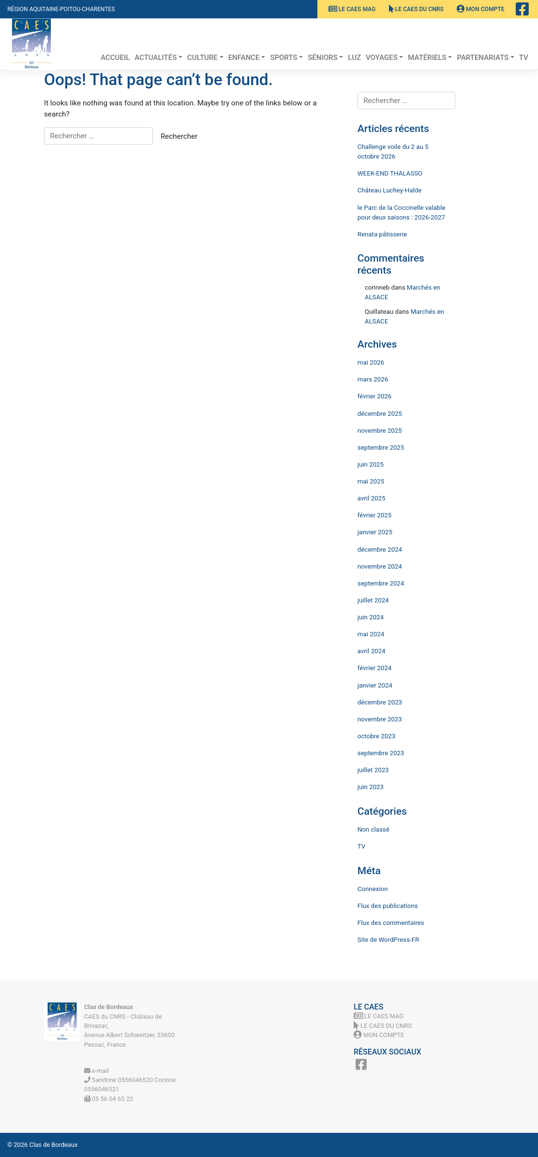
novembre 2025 (380, 430)
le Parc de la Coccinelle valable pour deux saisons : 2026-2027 (402, 212)
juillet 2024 (373, 600)
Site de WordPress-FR (388, 939)
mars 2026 (373, 379)
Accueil (115, 57)
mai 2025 (371, 481)
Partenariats (482, 57)
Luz (354, 57)
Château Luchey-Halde (389, 190)
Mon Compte (481, 9)
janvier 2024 (375, 685)
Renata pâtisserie (382, 234)
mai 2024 (371, 634)
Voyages (382, 57)
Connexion (373, 889)
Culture (202, 57)
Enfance (244, 57)
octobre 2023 (376, 736)
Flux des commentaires (391, 922)
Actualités (155, 57)
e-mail (96, 1070)
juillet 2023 (373, 770)
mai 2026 (371, 362)
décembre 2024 (380, 549)
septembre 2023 (381, 753)
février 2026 (374, 396)
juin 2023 (371, 787)
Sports (283, 57)
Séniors (322, 57)
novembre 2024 (380, 566)
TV (523, 57)
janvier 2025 (375, 532)
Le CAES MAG (352, 9)
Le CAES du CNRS (416, 9)
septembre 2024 (381, 583)
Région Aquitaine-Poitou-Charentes (61, 9)
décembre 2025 (380, 413)
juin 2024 (371, 617)
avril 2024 (372, 651)
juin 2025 (371, 464)
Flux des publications (388, 905)
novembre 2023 (380, 719)
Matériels (427, 57)
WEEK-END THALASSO (390, 173)
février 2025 (374, 515)
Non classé (373, 829)
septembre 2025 (381, 447)
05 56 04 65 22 (109, 1098)
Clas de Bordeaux (54, 1144)
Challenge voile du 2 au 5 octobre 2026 (393, 151)
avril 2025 (372, 498)
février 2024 (374, 668)
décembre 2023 (380, 702)
